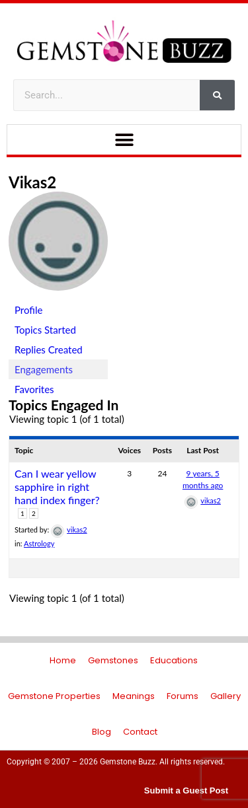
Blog (101, 731)
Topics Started (45, 330)
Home (63, 660)
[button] (124, 140)
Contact (140, 731)
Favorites (34, 389)
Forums (182, 696)
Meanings (133, 696)
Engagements (44, 369)
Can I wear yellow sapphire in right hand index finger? (57, 486)
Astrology (39, 543)
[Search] (217, 95)
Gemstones (113, 660)
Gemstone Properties (54, 696)
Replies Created (49, 349)
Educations (174, 660)
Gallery (225, 696)
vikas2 (32, 182)
